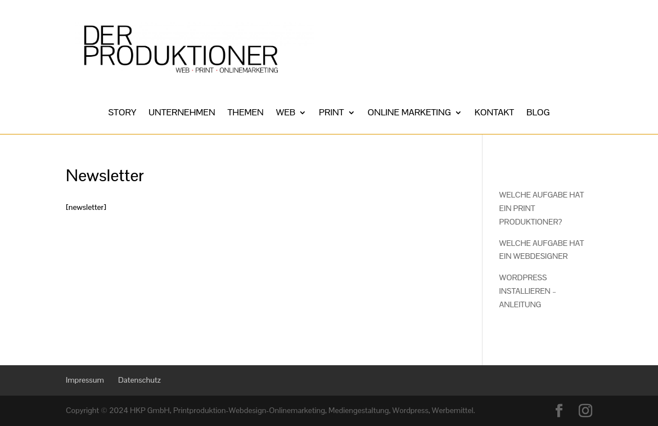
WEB (285, 113)
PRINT (331, 113)
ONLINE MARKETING (409, 113)
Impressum (85, 380)
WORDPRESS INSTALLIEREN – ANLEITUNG (527, 291)
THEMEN (246, 113)
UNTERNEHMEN (181, 113)
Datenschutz (139, 380)
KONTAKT (494, 113)
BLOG (537, 113)
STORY (123, 113)
